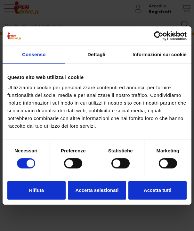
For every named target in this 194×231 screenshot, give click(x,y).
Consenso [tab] (33, 54)
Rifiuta (36, 190)
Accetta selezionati (96, 190)
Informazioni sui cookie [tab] (160, 54)
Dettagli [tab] (96, 54)
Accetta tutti (158, 190)
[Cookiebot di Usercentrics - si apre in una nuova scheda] (159, 36)
